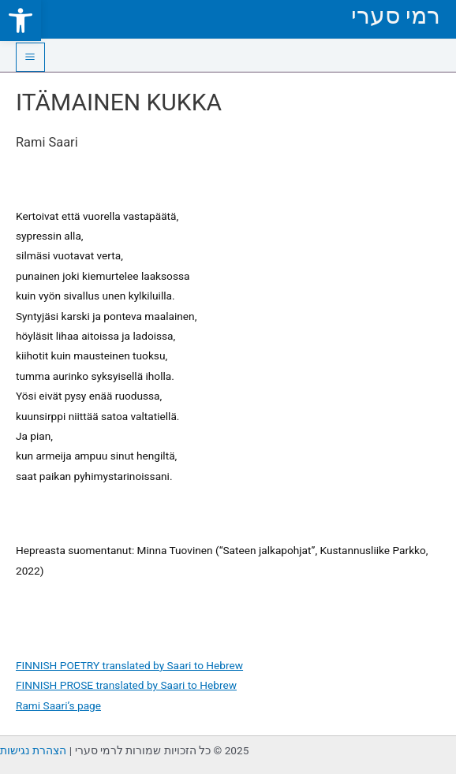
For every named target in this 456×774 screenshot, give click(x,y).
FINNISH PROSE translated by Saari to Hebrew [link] (126, 685)
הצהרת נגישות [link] (33, 750)
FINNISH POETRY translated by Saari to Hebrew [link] (129, 665)
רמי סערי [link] (395, 15)
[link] (20, 20)
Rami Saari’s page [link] (58, 705)
